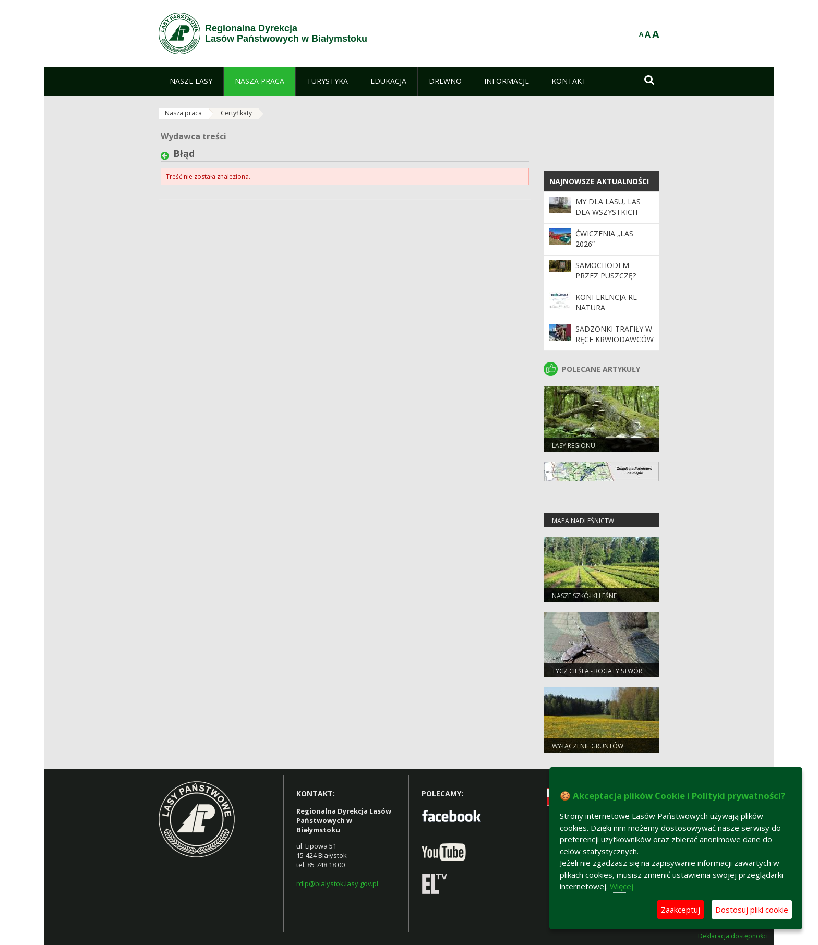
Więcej (621, 886)
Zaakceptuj (680, 909)
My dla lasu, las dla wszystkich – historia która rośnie (609, 217)
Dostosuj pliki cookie (751, 909)
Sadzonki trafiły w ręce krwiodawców (614, 334)
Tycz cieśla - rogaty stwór (597, 671)
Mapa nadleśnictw (583, 520)
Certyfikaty (236, 112)
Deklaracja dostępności (733, 936)
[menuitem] (191, 81)
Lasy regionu (573, 445)
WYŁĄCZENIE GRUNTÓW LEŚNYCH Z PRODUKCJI (587, 750)
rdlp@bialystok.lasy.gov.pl (337, 883)
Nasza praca (183, 112)
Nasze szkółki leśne (584, 595)
